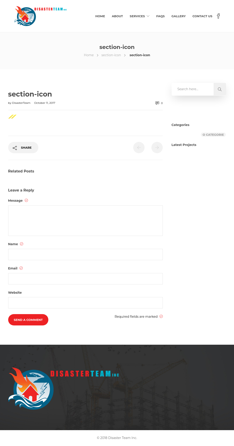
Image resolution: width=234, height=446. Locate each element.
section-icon (111, 55)
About (117, 16)
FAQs (160, 16)
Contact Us (202, 16)
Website (15, 293)
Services (137, 16)
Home (100, 16)
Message (18, 201)
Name (15, 244)
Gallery (178, 16)
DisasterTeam (21, 102)
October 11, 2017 (44, 102)
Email (15, 268)
